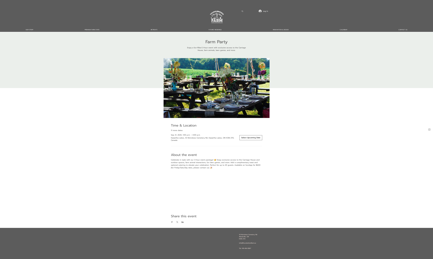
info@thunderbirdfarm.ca (247, 243)
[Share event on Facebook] (172, 222)
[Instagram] (429, 129)
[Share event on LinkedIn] (183, 222)
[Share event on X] (177, 222)
